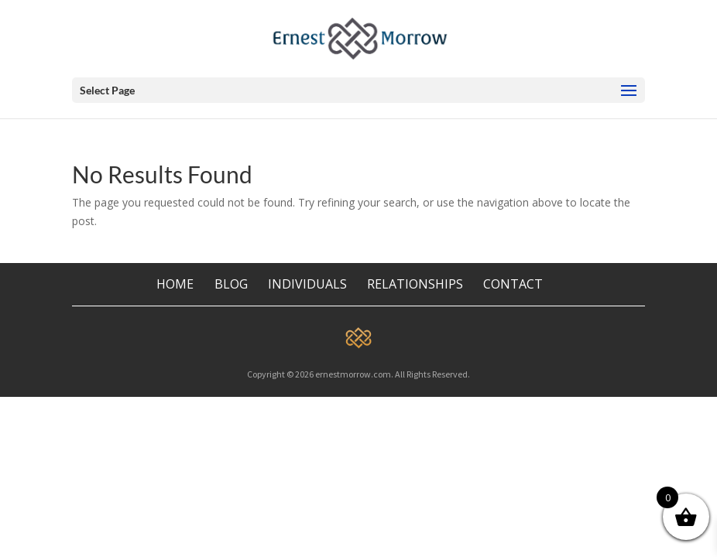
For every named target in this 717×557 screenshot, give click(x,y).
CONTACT (513, 283)
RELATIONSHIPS (415, 283)
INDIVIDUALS (307, 283)
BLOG (232, 283)
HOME (175, 283)
